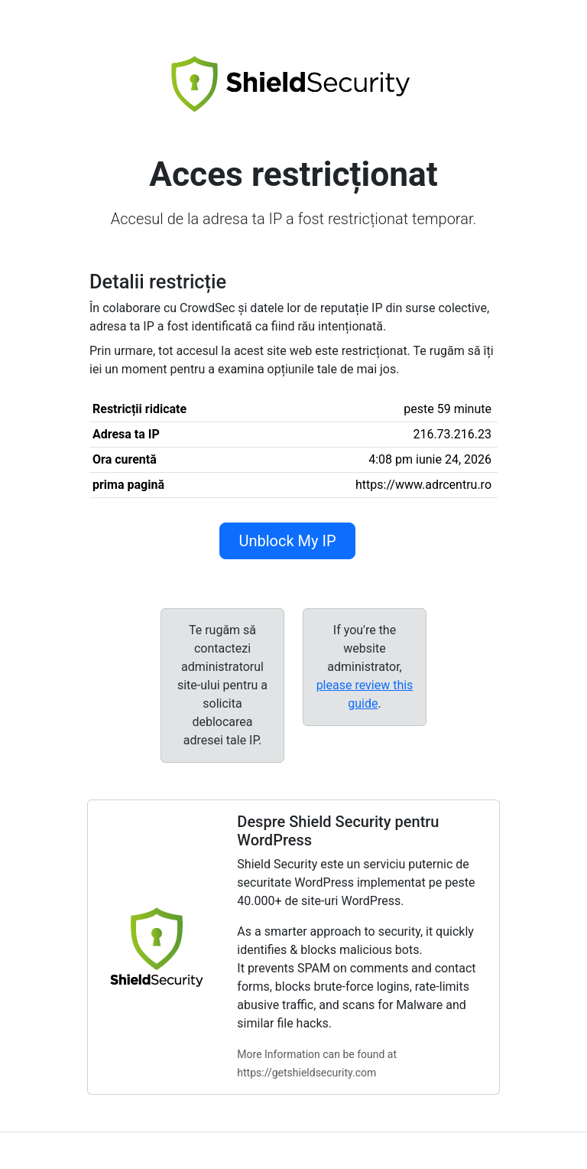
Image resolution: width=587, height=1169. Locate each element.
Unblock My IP (287, 541)
